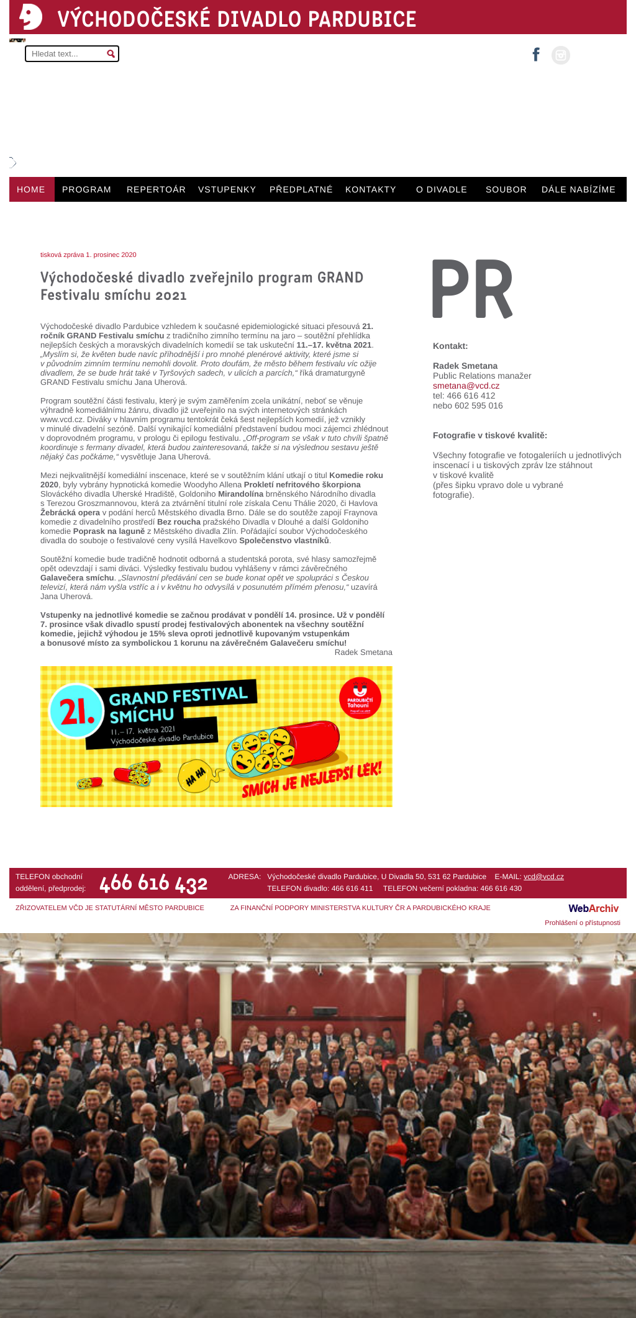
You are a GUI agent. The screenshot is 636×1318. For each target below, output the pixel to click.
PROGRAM (86, 189)
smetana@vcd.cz (466, 385)
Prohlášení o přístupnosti (582, 923)
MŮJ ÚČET (597, 54)
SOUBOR (506, 189)
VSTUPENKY (227, 189)
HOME (31, 189)
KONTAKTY (370, 189)
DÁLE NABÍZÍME (579, 189)
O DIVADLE (442, 189)
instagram (561, 55)
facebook (536, 50)
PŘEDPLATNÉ (301, 189)
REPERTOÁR (156, 189)
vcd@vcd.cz (544, 876)
